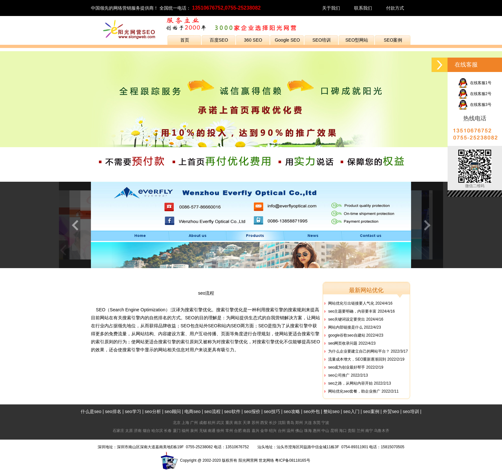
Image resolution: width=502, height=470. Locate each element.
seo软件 (232, 411)
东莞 (316, 422)
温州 (290, 430)
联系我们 (363, 8)
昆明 (334, 430)
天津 (246, 422)
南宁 (369, 430)
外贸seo (391, 411)
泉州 (194, 430)
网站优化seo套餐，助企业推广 (354, 391)
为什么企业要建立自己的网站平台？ (359, 351)
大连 (308, 422)
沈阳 (282, 422)
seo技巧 (272, 411)
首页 (184, 40)
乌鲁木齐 (381, 430)
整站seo (331, 411)
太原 (129, 430)
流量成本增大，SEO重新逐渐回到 (357, 359)
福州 (185, 430)
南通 (211, 430)
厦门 (177, 430)
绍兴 (273, 430)
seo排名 (113, 411)
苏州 (255, 422)
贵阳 (351, 430)
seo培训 (411, 411)
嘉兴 (255, 430)
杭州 (211, 422)
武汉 (220, 422)
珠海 (308, 430)
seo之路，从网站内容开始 (350, 383)
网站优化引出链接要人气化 (351, 303)
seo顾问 (173, 411)
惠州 (316, 430)
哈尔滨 (157, 430)
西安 (264, 422)
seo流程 (206, 293)
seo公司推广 (339, 375)
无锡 (203, 430)
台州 (282, 430)
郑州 (299, 422)
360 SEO (253, 40)
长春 (168, 430)
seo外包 (312, 411)
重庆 (229, 422)
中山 (325, 430)
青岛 (290, 422)
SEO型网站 (356, 40)
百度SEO (219, 40)
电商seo (192, 411)
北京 (177, 422)
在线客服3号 (474, 104)
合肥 (238, 430)
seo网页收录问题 (342, 343)
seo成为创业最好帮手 (346, 367)
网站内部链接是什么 (345, 327)
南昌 (246, 430)
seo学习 (133, 411)
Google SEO (287, 40)
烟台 (146, 430)
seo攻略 (292, 411)
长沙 (273, 422)
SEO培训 (321, 40)
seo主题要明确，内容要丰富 (352, 311)
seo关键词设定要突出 (346, 319)
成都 (203, 422)
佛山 (299, 430)
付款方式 (395, 8)
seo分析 (153, 411)
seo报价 (252, 411)
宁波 (325, 422)
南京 (238, 422)
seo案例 (371, 411)
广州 (194, 422)
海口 (343, 430)
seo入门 (351, 411)
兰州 (360, 430)
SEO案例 (393, 40)
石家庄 (118, 430)
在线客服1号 (474, 83)
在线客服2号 (474, 94)
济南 (138, 430)
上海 (185, 422)
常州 (229, 430)
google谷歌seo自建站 (346, 335)
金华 (264, 430)
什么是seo (91, 411)
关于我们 (331, 8)
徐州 (220, 430)
